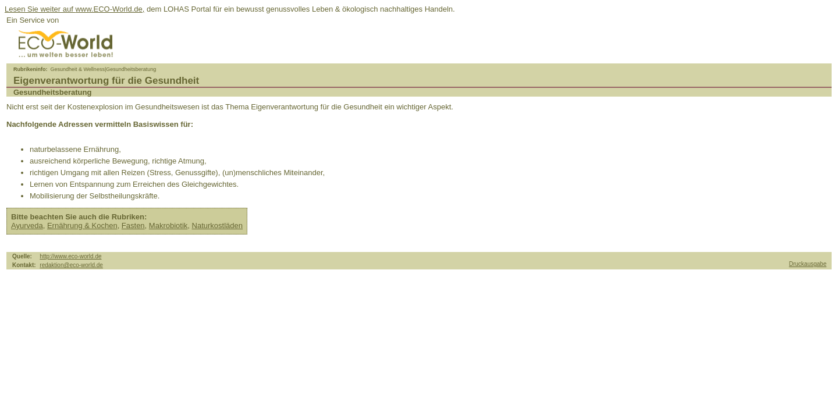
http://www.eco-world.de (70, 256)
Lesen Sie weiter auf (40, 9)
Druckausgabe (807, 264)
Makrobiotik (168, 225)
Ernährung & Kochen (82, 225)
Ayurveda (27, 225)
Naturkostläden (217, 225)
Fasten (133, 225)
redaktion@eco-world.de (71, 265)
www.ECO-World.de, (109, 9)
